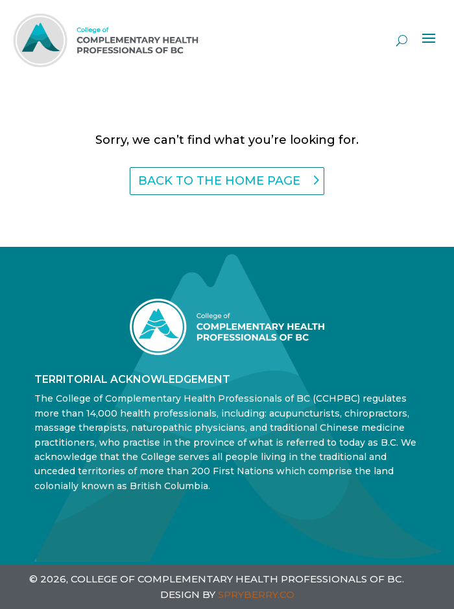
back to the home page (219, 181)
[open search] (401, 40)
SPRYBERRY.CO (256, 594)
